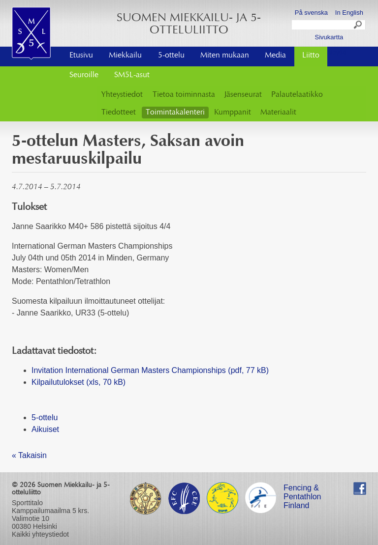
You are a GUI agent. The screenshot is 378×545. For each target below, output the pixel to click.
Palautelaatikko (297, 95)
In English (349, 12)
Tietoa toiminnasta (184, 95)
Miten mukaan (224, 55)
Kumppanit (232, 112)
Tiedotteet (118, 112)
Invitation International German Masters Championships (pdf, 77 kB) (150, 370)
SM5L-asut (132, 75)
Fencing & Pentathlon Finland (302, 489)
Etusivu (81, 55)
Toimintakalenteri (175, 112)
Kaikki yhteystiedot (40, 534)
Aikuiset (45, 429)
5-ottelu (171, 55)
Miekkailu (125, 55)
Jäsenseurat (243, 95)
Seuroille (83, 75)
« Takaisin (29, 455)
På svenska (311, 12)
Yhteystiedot (122, 95)
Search (358, 26)
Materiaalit (278, 112)
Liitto (310, 55)
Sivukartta (329, 37)
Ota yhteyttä (329, 52)
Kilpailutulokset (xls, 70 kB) (79, 382)
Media (275, 55)
